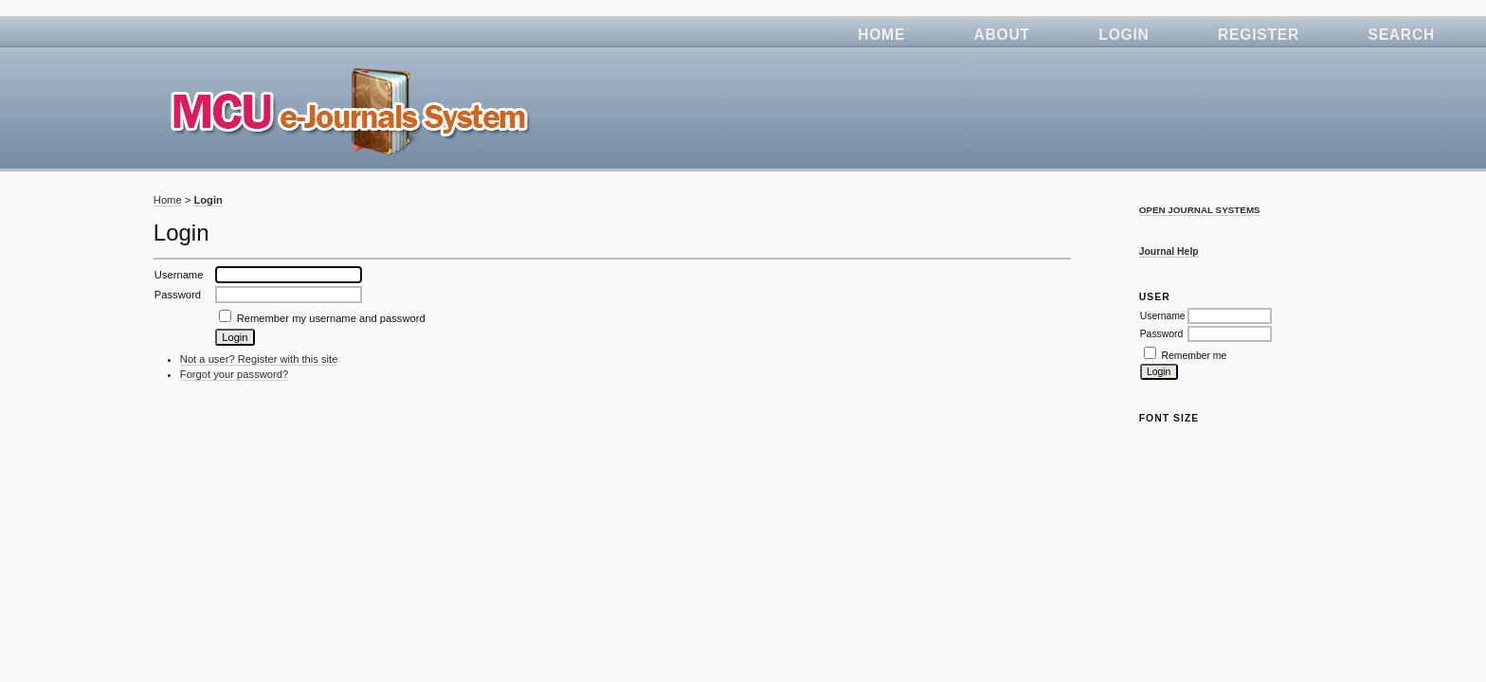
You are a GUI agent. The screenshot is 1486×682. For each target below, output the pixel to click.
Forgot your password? (234, 374)
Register (1258, 35)
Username (1163, 316)
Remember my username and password (331, 318)
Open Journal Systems (1199, 210)
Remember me (1194, 355)
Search (1401, 35)
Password (1162, 334)
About (1002, 35)
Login (1123, 35)
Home (881, 35)
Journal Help (1169, 251)
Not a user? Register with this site (259, 359)
